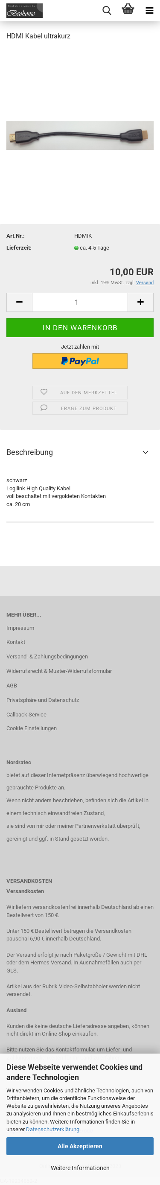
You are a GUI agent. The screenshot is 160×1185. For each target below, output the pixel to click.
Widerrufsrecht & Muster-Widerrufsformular (59, 671)
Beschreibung (29, 452)
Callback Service (26, 714)
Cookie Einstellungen (31, 728)
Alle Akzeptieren (80, 1146)
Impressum (20, 628)
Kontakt (15, 642)
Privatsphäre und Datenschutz (42, 700)
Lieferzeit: (19, 248)
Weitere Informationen (80, 1168)
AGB (11, 685)
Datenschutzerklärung (52, 1129)
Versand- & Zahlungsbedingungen (47, 656)
